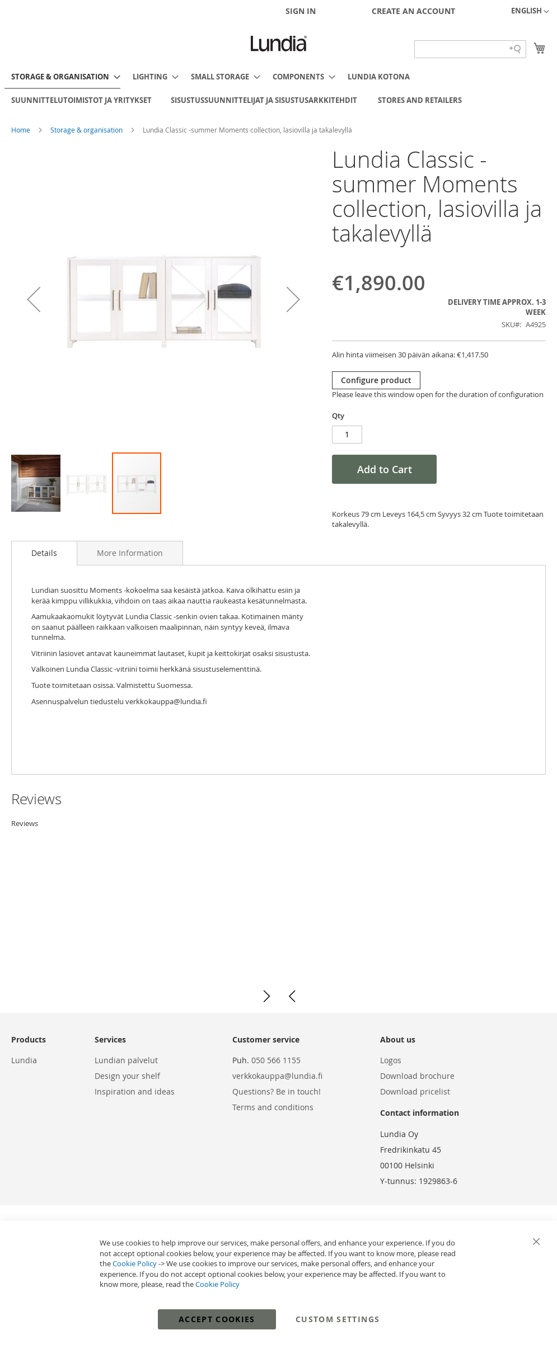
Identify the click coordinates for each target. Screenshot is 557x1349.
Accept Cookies (217, 1319)
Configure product (376, 380)
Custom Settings (338, 1319)
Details (44, 553)
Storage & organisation (87, 129)
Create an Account (413, 11)
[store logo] (279, 43)
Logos (390, 1060)
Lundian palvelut (126, 1060)
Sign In (300, 11)
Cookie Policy (135, 1263)
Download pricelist (415, 1091)
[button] (530, 12)
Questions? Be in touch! (276, 1091)
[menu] (278, 88)
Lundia (24, 1060)
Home (21, 129)
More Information (130, 553)
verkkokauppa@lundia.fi (277, 1075)
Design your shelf (127, 1075)
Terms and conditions (272, 1107)
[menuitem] (62, 77)
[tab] (44, 553)
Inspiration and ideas (135, 1091)
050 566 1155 (276, 1060)
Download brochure (417, 1075)
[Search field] (470, 49)
